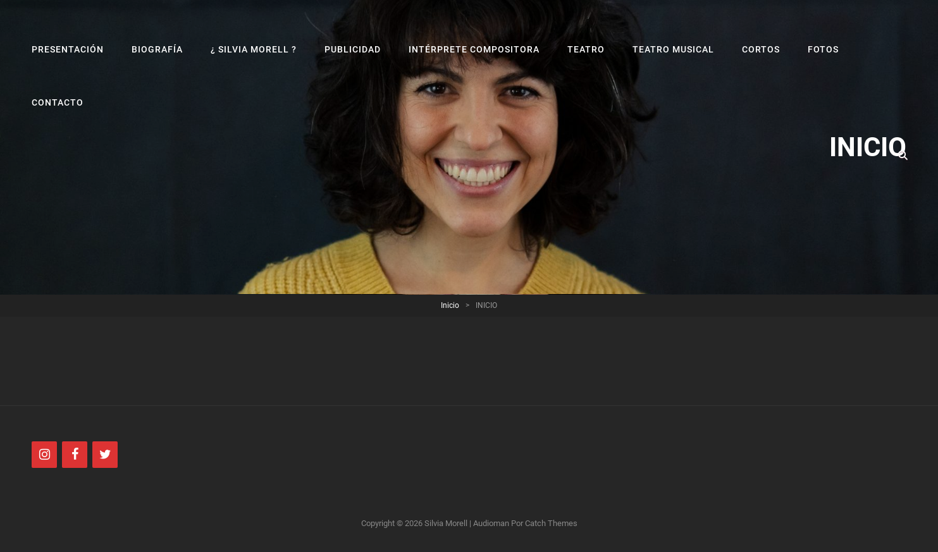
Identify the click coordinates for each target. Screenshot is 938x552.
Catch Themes (551, 523)
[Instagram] (44, 454)
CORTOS (761, 49)
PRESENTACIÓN (68, 49)
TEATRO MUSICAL (673, 49)
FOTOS (823, 49)
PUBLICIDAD (352, 49)
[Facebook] (74, 454)
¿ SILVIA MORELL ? (254, 49)
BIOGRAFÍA (157, 49)
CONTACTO (57, 102)
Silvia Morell (445, 523)
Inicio (450, 305)
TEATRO (586, 49)
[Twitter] (105, 454)
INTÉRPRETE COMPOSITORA (474, 49)
